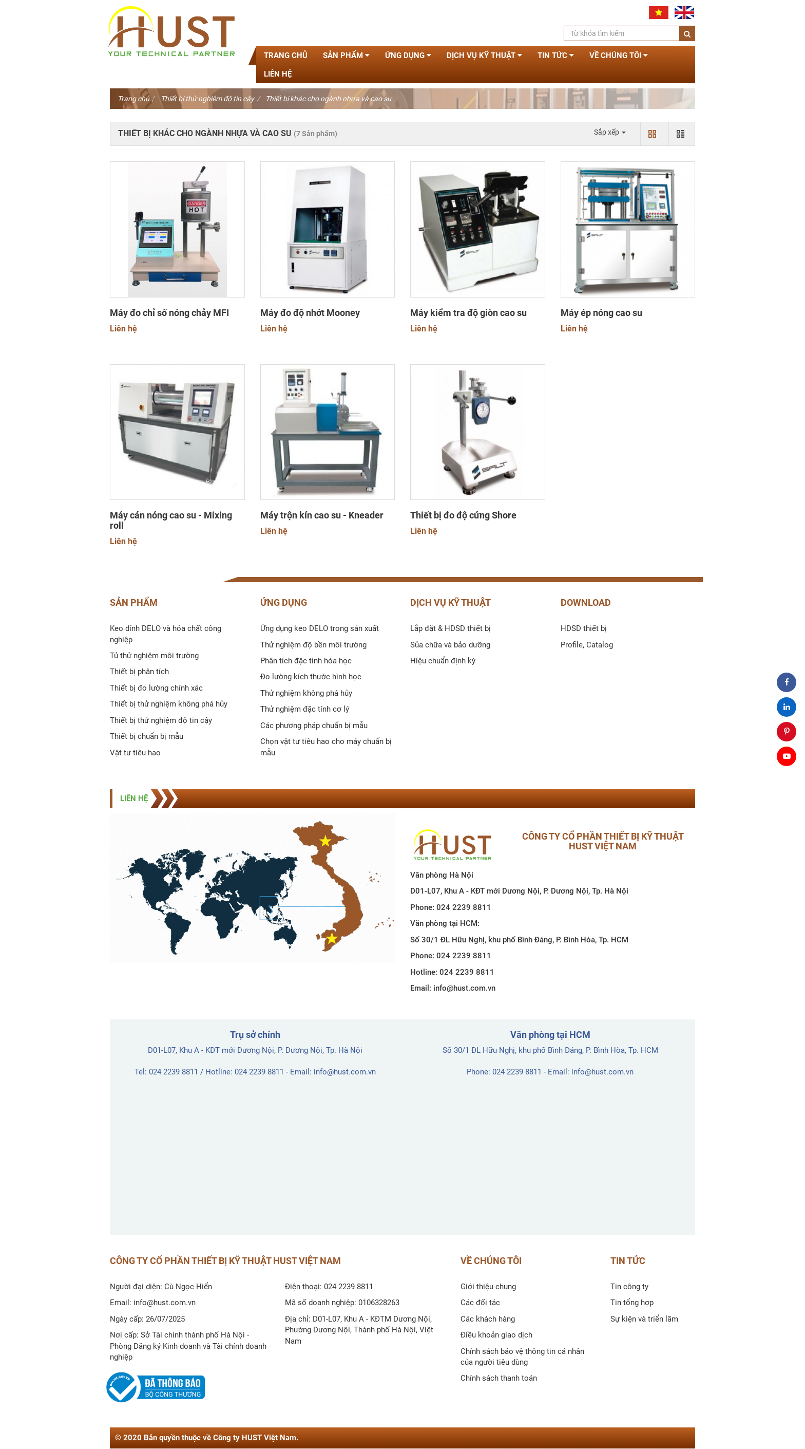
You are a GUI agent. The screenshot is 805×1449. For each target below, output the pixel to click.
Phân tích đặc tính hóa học (306, 660)
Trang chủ (286, 55)
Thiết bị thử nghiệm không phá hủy (168, 704)
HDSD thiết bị (584, 628)
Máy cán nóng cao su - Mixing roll (171, 520)
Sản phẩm (346, 55)
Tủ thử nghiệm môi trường (154, 655)
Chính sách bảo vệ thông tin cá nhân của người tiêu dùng (522, 1357)
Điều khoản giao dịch (496, 1335)
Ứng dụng (408, 55)
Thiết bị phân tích (139, 671)
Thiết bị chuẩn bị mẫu (146, 736)
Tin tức (556, 55)
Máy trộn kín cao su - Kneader (322, 515)
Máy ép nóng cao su (601, 313)
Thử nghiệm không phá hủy (306, 693)
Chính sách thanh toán (499, 1378)
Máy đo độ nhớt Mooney (310, 313)
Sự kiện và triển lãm (644, 1319)
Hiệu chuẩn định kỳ (442, 660)
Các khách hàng (488, 1319)
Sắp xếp (610, 132)
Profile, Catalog (587, 644)
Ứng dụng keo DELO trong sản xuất (319, 628)
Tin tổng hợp (632, 1302)
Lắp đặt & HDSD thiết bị (450, 628)
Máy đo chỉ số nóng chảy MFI (169, 313)
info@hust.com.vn (464, 988)
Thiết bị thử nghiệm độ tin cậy (207, 99)
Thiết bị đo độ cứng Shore (463, 515)
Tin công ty (629, 1286)
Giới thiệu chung (488, 1286)
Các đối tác (480, 1302)
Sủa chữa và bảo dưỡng (450, 644)
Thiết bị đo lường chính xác (156, 688)
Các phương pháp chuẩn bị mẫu (314, 725)
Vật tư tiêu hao (135, 752)
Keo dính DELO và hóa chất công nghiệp (165, 634)
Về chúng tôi (618, 55)
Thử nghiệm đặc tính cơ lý (304, 709)
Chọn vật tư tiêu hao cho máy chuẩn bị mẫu (326, 747)
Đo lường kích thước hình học (310, 676)
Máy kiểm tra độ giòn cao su (468, 313)
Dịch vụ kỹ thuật (484, 55)
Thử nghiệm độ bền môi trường (313, 644)
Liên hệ (278, 74)
